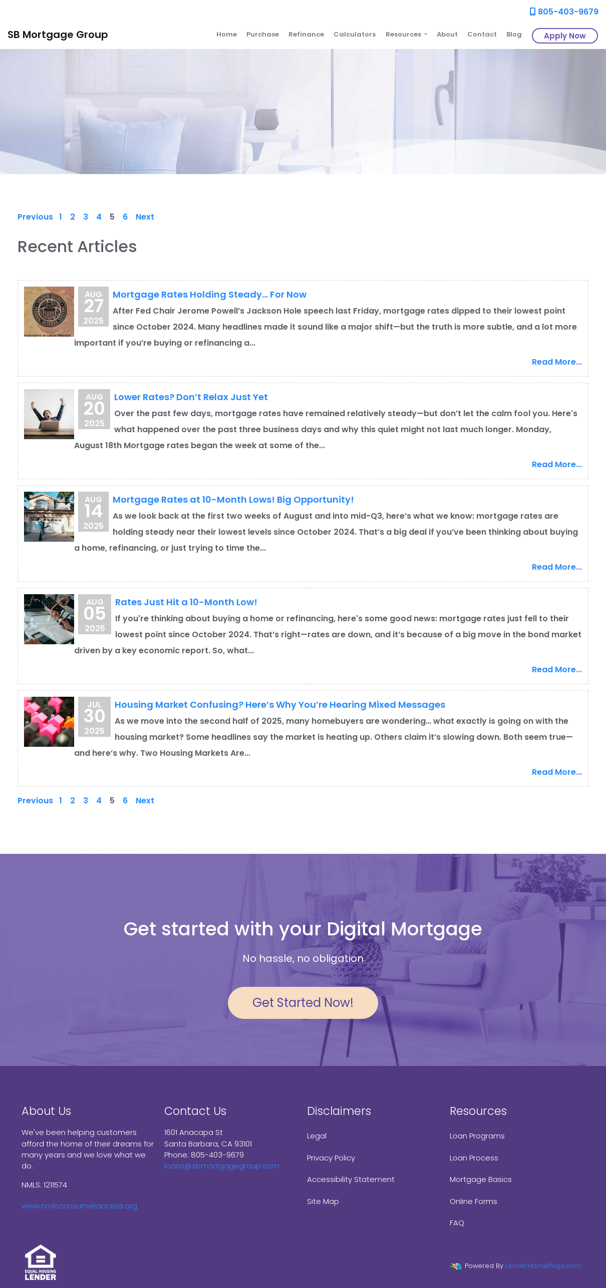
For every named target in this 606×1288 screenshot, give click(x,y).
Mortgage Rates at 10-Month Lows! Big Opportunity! (233, 499)
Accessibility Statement (351, 1179)
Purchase (262, 34)
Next (145, 217)
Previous (35, 217)
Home (226, 34)
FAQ (457, 1222)
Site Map (323, 1201)
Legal (317, 1135)
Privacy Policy (331, 1157)
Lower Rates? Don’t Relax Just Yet (191, 397)
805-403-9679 (564, 12)
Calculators (355, 34)
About (447, 34)
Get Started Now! (303, 1002)
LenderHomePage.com (543, 1265)
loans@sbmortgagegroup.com (221, 1165)
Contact (482, 34)
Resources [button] (404, 34)
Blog (514, 34)
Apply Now (565, 36)
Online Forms (473, 1201)
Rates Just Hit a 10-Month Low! (186, 602)
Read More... (557, 362)
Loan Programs (477, 1135)
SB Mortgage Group (58, 35)
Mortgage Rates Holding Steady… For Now (210, 294)
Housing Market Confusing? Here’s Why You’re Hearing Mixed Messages (280, 704)
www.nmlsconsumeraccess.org (79, 1205)
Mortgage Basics (481, 1179)
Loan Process (474, 1157)
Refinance (306, 34)
